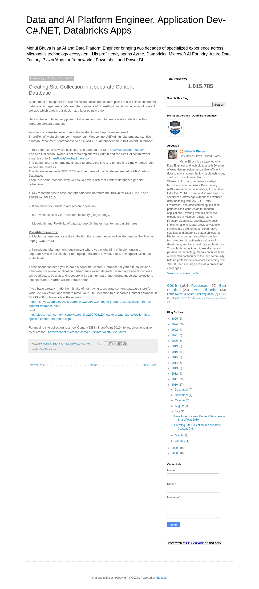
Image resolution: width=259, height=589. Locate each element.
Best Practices (48, 349)
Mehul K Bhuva (194, 151)
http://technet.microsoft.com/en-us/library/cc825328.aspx (87, 332)
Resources (199, 285)
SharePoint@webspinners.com (70, 158)
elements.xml (198, 298)
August (180, 406)
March (179, 435)
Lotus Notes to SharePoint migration (190, 294)
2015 (175, 357)
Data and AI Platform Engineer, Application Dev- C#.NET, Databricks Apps (126, 25)
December (182, 389)
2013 (175, 368)
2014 (175, 362)
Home (93, 365)
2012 (175, 373)
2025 (175, 318)
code (172, 285)
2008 (175, 453)
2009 (175, 448)
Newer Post (37, 365)
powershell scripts (204, 290)
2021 (175, 335)
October (180, 400)
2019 (175, 346)
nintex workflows (217, 298)
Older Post (149, 365)
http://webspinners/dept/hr (128, 149)
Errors (222, 294)
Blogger (161, 577)
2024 (175, 324)
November (182, 395)
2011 (175, 379)
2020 (175, 340)
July (178, 411)
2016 (175, 351)
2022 (175, 329)
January (180, 440)
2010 (175, 384)
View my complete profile (182, 273)
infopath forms (179, 298)
